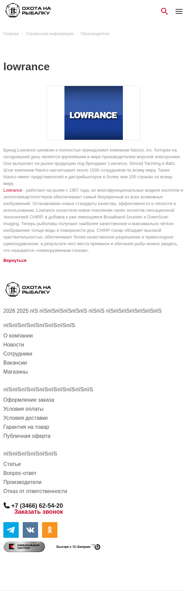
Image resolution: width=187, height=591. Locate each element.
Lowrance (12, 190)
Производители (22, 482)
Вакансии (15, 363)
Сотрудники (17, 354)
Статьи (12, 464)
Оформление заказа (28, 400)
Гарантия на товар (26, 427)
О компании (18, 335)
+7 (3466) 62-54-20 (37, 505)
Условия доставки (25, 418)
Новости (13, 345)
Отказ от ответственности (35, 491)
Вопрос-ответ (19, 473)
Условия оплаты (23, 409)
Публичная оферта (26, 436)
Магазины (15, 372)
